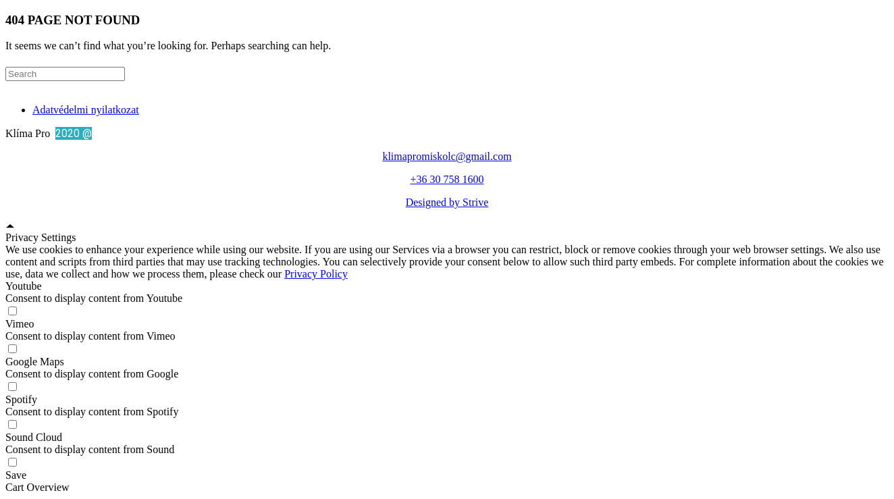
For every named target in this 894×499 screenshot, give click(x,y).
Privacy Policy (316, 274)
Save (15, 475)
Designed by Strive (447, 202)
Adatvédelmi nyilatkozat (85, 109)
